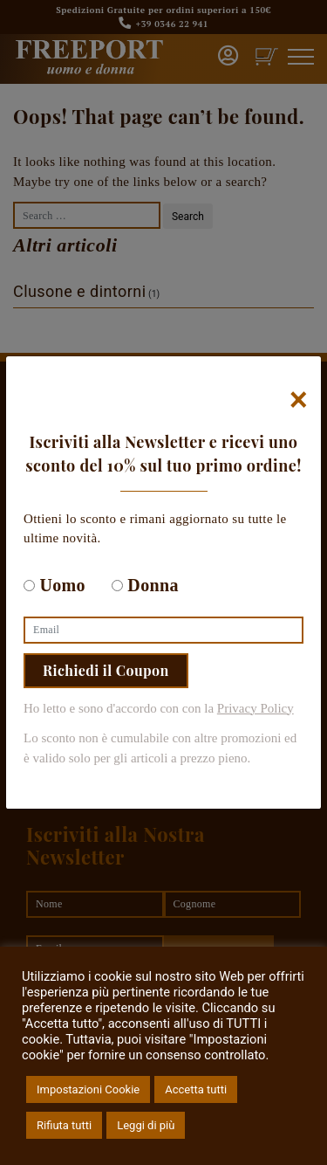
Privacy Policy (255, 708)
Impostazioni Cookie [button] (88, 1089)
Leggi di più (145, 1125)
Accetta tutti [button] (196, 1089)
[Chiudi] (298, 400)
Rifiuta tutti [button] (64, 1125)
